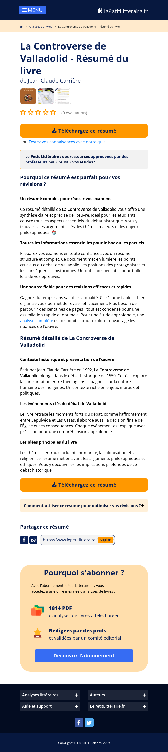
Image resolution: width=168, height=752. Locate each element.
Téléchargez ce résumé (84, 130)
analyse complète (36, 320)
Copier (105, 540)
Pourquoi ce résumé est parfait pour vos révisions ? (70, 180)
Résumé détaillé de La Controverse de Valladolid (67, 341)
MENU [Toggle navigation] (32, 10)
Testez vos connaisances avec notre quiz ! (68, 142)
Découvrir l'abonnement (84, 655)
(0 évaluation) (74, 113)
